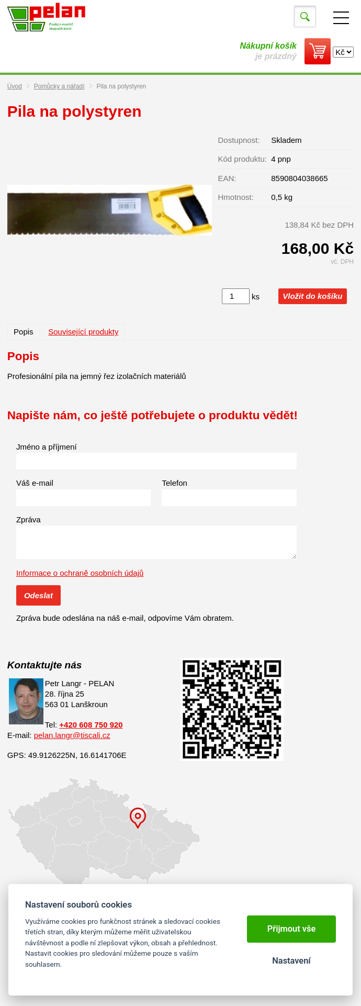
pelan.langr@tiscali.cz (72, 735)
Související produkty (83, 331)
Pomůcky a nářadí (59, 86)
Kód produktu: (242, 158)
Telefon (174, 482)
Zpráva (28, 519)
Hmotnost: (236, 197)
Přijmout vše (291, 929)
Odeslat (38, 595)
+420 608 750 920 (90, 724)
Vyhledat (305, 17)
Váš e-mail (34, 482)
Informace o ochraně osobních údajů (80, 572)
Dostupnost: (239, 140)
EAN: (227, 178)
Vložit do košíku (312, 296)
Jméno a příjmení (46, 446)
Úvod (14, 86)
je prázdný (268, 51)
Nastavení (291, 961)
